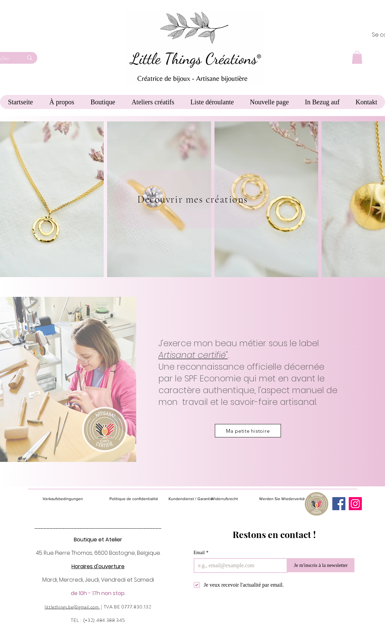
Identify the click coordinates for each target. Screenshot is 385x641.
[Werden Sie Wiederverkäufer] (285, 498)
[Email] (238, 565)
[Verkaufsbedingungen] (70, 499)
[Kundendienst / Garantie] (191, 499)
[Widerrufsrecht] (229, 499)
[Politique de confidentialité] (133, 499)
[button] (357, 57)
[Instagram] (355, 503)
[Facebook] (338, 503)
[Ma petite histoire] (248, 430)
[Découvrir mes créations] (192, 199)
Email (201, 552)
